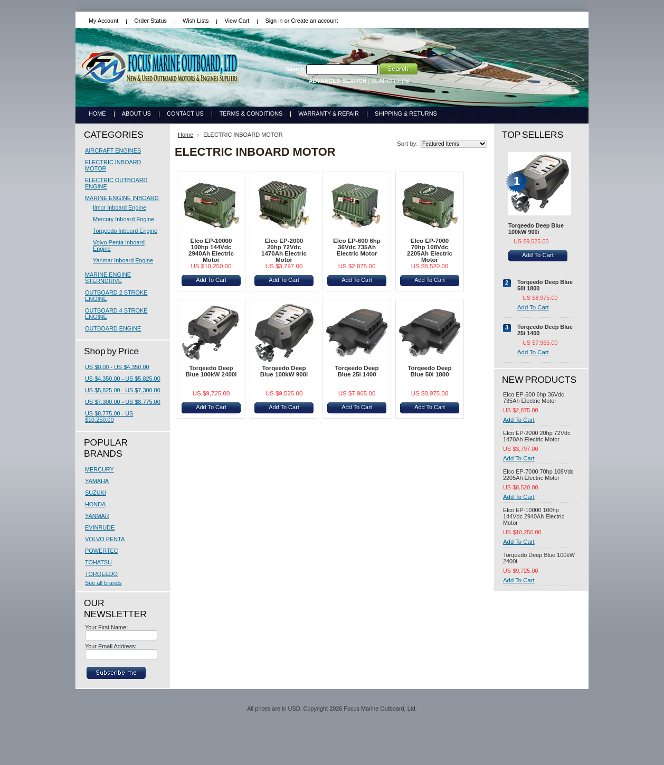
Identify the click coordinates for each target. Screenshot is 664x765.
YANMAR (97, 516)
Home (185, 134)
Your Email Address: (111, 646)
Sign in (273, 20)
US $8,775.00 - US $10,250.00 (109, 416)
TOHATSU (98, 562)
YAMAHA (97, 481)
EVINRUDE (100, 527)
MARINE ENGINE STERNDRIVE (108, 277)
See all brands (103, 583)
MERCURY (99, 469)
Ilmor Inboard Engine (119, 207)
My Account (103, 20)
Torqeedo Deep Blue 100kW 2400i (211, 371)
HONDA (95, 504)
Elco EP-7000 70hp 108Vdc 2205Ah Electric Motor (429, 250)
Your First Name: (106, 627)
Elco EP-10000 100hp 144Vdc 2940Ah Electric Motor (211, 250)
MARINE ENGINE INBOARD (122, 198)
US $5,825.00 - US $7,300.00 (122, 390)
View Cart (236, 20)
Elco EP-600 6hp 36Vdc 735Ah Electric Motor (357, 247)
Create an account (314, 20)
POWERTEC (101, 550)
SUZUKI (95, 492)
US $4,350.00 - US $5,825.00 (122, 378)
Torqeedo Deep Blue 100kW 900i (284, 371)
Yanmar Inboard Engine (123, 260)
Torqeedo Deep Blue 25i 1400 (356, 371)
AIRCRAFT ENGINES (113, 150)
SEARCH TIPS (390, 81)
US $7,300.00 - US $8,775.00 (122, 402)
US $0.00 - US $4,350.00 (117, 367)
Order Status (150, 20)
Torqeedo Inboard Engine (125, 231)
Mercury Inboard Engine (123, 219)
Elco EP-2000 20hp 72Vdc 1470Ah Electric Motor (284, 250)
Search (295, 69)
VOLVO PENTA (105, 539)
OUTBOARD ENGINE (113, 328)
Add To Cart (211, 280)
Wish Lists (196, 20)
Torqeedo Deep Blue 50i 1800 (429, 371)
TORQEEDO (101, 574)
